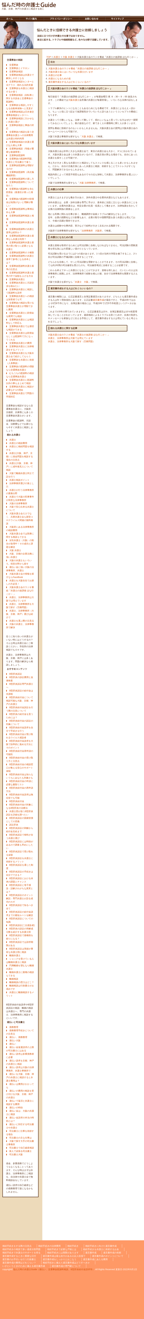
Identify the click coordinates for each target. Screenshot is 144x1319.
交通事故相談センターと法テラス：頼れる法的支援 (20, 83)
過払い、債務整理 (18, 1037)
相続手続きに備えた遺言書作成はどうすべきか (66, 1262)
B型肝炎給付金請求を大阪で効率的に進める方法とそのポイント (19, 744)
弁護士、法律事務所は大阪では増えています (20, 599)
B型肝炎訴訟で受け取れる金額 (19, 853)
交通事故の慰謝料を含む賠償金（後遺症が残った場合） (20, 192)
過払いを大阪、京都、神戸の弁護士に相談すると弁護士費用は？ (20, 1077)
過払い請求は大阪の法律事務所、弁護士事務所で (20, 1069)
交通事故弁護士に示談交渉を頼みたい (20, 284)
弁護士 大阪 (81, 282)
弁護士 (12, 439)
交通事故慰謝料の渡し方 (21, 178)
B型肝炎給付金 (16, 801)
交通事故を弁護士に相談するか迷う (20, 90)
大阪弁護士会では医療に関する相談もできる (20, 535)
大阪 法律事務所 (87, 182)
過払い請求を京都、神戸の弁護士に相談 (20, 1062)
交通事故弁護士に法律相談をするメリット (20, 348)
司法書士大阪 (16, 1154)
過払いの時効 (16, 1107)
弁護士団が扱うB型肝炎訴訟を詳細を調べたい (19, 813)
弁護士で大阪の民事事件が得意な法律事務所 (20, 498)
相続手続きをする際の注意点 (17, 1246)
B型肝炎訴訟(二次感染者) (22, 925)
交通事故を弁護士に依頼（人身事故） (20, 361)
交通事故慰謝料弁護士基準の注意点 (20, 268)
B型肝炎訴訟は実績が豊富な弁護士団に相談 (19, 950)
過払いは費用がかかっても (20, 1086)
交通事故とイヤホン (19, 68)
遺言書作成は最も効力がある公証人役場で (64, 1256)
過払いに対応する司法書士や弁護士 (20, 1126)
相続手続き (73, 1246)
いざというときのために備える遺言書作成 (23, 1266)
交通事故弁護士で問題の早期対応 (20, 395)
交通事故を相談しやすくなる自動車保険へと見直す (20, 107)
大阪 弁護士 (15, 550)
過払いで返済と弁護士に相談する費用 (20, 1102)
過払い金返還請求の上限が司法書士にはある (20, 1049)
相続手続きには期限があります (63, 1252)
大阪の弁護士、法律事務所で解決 (20, 626)
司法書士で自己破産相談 (21, 1147)
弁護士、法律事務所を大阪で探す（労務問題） (20, 606)
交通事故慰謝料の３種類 (21, 252)
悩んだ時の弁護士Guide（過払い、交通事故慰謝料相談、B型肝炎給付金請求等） (54, 1269)
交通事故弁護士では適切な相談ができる (20, 328)
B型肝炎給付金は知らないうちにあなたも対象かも (19, 776)
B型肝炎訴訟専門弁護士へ (19, 686)
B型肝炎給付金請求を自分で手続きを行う (19, 729)
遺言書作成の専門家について (66, 1266)
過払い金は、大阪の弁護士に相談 (20, 1112)
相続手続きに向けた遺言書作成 (101, 1246)
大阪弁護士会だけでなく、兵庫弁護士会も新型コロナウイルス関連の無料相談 (19, 518)
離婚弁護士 (14, 955)
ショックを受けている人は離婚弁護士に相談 (20, 960)
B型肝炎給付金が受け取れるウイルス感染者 (19, 736)
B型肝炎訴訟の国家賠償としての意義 (19, 820)
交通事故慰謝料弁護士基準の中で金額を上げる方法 (20, 274)
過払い (12, 1044)
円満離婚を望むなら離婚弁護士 (20, 967)
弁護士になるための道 (59, 78)
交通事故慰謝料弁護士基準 (20, 224)
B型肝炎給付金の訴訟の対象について (19, 722)
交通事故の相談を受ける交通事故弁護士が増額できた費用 (20, 306)
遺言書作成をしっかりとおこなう (59, 1259)
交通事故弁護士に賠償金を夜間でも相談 (20, 314)
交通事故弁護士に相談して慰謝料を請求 (20, 291)
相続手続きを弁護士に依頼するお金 (101, 1249)
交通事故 (13, 65)
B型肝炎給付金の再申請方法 (19, 789)
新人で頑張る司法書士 (20, 1151)
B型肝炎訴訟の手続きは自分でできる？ (19, 873)
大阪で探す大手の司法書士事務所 (20, 1143)
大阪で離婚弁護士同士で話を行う (20, 475)
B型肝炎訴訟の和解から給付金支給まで (19, 830)
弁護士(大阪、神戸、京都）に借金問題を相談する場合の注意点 (19, 456)
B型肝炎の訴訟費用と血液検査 (19, 679)
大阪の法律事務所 (18, 503)
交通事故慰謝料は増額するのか (20, 167)
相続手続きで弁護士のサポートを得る (21, 1252)
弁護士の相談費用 (18, 443)
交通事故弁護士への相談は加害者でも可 (20, 298)
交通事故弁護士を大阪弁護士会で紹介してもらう (20, 355)
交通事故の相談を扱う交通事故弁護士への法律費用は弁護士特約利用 (20, 135)
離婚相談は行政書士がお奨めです (20, 987)
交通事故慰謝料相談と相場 (20, 217)
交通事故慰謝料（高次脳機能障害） (20, 174)
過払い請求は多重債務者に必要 (20, 1056)
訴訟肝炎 (13, 824)
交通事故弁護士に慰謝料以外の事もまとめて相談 (20, 381)
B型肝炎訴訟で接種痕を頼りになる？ (19, 937)
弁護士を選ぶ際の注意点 (21, 620)
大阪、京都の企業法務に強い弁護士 (20, 555)
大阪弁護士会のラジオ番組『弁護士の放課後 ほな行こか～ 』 (20, 590)
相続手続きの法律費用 (49, 1246)
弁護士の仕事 (55, 75)
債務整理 (13, 1027)
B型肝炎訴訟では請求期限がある (19, 944)
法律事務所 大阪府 (92, 230)
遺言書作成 (98, 300)
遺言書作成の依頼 (112, 1252)
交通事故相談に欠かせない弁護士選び (20, 120)
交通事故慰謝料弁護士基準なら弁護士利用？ (20, 237)
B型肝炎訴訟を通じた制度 (19, 867)
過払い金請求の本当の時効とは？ (20, 1119)
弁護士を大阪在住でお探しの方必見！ (20, 582)
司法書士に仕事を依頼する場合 (20, 1133)
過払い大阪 (14, 1040)
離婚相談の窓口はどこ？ (21, 982)
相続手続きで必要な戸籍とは (61, 1249)
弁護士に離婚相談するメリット (20, 994)
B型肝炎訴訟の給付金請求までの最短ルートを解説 (19, 913)
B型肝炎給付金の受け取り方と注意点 (19, 759)
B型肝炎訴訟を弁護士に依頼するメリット (19, 860)
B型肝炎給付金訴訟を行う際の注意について (19, 709)
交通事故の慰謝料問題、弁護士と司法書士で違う (20, 160)
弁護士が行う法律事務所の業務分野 (20, 492)
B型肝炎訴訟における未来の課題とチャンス (19, 880)
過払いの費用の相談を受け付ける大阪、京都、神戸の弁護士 (20, 1094)
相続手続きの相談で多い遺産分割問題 (21, 1249)
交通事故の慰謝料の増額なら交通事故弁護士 (20, 368)
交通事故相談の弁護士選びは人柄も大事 (20, 144)
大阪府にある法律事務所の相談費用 (20, 528)
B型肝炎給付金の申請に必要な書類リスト (19, 783)
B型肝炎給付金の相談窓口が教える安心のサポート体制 (19, 767)
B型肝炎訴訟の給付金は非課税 (19, 692)
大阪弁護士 (73, 100)
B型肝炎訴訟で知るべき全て (19, 907)
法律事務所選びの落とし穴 (20, 485)
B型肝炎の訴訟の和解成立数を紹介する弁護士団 (19, 930)
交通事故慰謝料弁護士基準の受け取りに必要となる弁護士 (20, 245)
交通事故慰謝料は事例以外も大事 (20, 211)
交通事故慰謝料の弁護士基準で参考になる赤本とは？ (20, 259)
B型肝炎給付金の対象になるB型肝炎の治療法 (19, 806)
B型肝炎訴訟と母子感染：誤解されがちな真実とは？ (19, 888)
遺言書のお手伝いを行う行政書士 (19, 1259)
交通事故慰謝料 (17, 155)
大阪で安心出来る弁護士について (20, 508)
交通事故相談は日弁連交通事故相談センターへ (20, 113)
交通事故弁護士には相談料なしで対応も (20, 321)
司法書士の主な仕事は (20, 1137)
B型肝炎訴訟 (15, 674)
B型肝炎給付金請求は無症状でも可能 (19, 796)
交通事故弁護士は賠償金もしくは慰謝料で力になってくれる (20, 336)
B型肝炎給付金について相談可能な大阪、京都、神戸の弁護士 (19, 700)
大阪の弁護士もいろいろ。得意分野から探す (19, 562)
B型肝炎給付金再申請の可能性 (19, 753)
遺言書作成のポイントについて (107, 1256)
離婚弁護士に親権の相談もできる (20, 974)
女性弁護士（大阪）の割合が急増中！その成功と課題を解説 (20, 543)
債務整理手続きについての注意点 (20, 1032)
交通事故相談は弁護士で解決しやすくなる (20, 76)
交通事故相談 (16, 71)
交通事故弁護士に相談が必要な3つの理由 (20, 388)
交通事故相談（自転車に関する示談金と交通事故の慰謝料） (20, 98)
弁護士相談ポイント (19, 480)
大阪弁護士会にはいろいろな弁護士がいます (70, 72)
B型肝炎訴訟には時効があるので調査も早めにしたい (19, 844)
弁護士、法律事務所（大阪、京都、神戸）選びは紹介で (20, 614)
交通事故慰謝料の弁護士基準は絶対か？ (20, 231)
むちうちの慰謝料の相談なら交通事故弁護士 (20, 375)
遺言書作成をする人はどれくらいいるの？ (69, 82)
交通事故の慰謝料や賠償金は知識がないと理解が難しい (20, 202)
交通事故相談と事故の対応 (20, 127)
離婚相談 (13, 979)
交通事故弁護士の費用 (20, 343)
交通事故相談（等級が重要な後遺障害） (20, 150)
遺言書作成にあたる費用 (95, 1259)
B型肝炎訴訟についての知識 (19, 920)
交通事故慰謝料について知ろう (20, 184)
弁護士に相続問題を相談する (20, 448)
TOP (48, 57)
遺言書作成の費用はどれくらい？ (19, 1262)
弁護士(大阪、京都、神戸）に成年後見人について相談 (19, 466)
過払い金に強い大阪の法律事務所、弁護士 (20, 569)
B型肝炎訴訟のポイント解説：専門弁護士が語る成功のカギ (19, 898)
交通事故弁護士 (17, 279)
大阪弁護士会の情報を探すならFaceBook (20, 575)
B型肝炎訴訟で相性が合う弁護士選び (19, 836)
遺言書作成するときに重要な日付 (19, 1256)
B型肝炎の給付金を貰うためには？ (19, 716)
